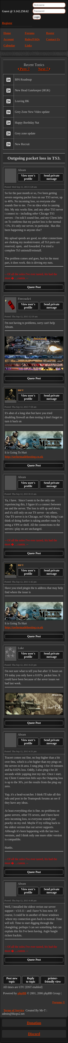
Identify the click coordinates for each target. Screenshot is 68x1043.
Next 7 (44, 69)
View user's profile (28, 177)
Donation (34, 1023)
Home (7, 33)
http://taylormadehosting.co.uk (24, 456)
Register (7, 23)
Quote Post (34, 287)
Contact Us (53, 39)
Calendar (9, 45)
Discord (34, 1034)
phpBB (22, 993)
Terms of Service (13, 1010)
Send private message (51, 177)
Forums (29, 33)
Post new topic (11, 980)
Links (28, 45)
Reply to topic (30, 980)
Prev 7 (24, 69)
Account (8, 39)
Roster (50, 33)
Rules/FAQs (32, 39)
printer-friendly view (53, 980)
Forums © (58, 1002)
